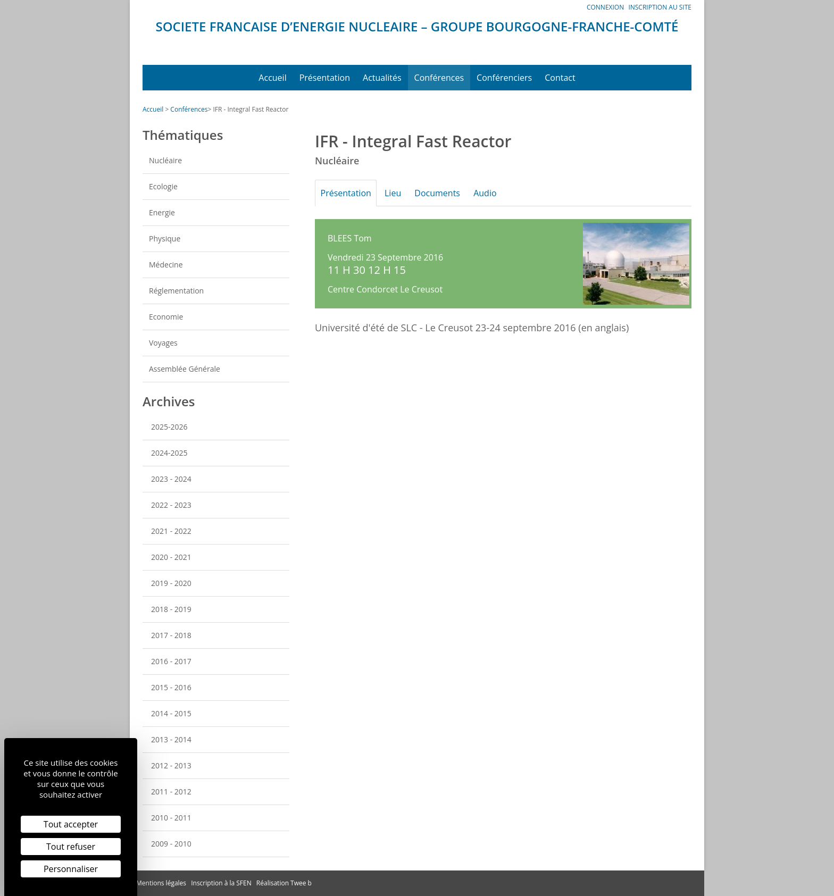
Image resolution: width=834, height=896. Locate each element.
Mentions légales (161, 882)
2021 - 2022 (171, 531)
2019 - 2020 (171, 583)
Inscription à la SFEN (221, 882)
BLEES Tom (350, 238)
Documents (444, 193)
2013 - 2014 (171, 739)
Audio (494, 193)
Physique (164, 238)
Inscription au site (659, 7)
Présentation (324, 77)
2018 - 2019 (171, 609)
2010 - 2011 (171, 818)
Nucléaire (165, 160)
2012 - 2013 (171, 765)
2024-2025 (169, 453)
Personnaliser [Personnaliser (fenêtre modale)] (71, 869)
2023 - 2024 (171, 479)
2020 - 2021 (171, 557)
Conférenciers (504, 77)
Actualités (382, 77)
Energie (162, 212)
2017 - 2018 (171, 635)
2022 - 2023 (171, 505)
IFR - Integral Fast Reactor (250, 109)
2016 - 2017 (171, 661)
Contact (560, 77)
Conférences (439, 77)
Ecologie (163, 186)
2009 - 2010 (171, 844)
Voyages (163, 343)
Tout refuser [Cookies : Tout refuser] (70, 846)
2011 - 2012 (171, 791)
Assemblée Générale (184, 369)
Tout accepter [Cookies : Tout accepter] (71, 824)
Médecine (166, 264)
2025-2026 (169, 427)
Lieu (397, 193)
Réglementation (176, 291)
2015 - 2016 (171, 687)
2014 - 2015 (171, 713)
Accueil (272, 77)
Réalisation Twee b (284, 882)
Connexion (605, 7)
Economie (166, 317)
